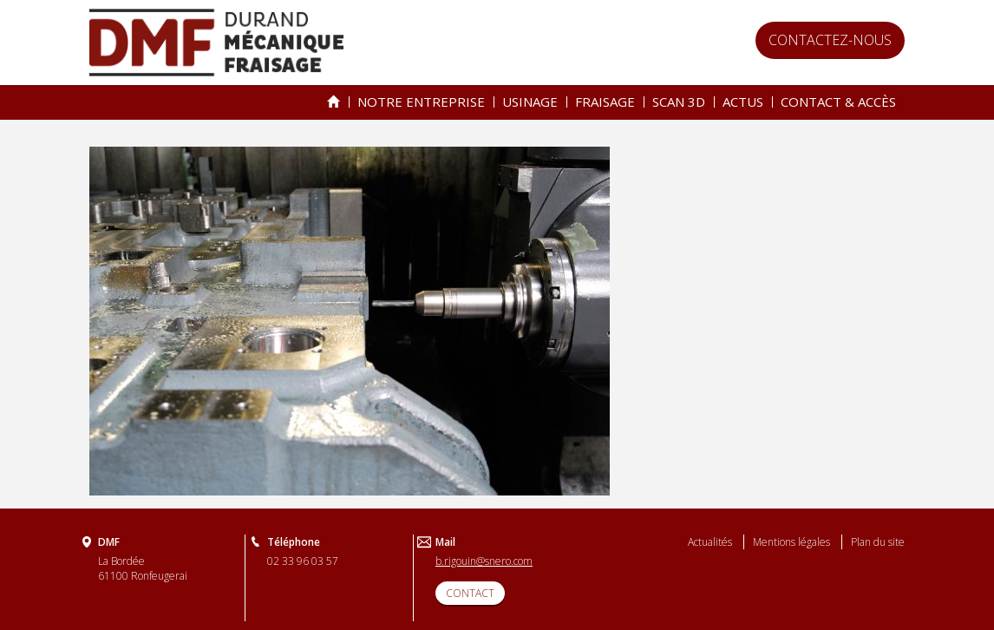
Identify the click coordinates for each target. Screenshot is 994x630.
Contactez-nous (830, 39)
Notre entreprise (421, 101)
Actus (743, 101)
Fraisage (605, 101)
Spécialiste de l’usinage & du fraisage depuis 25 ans (333, 102)
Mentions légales (791, 542)
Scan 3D (678, 101)
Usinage (530, 101)
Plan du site (878, 542)
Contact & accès (838, 101)
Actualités (710, 542)
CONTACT (470, 593)
